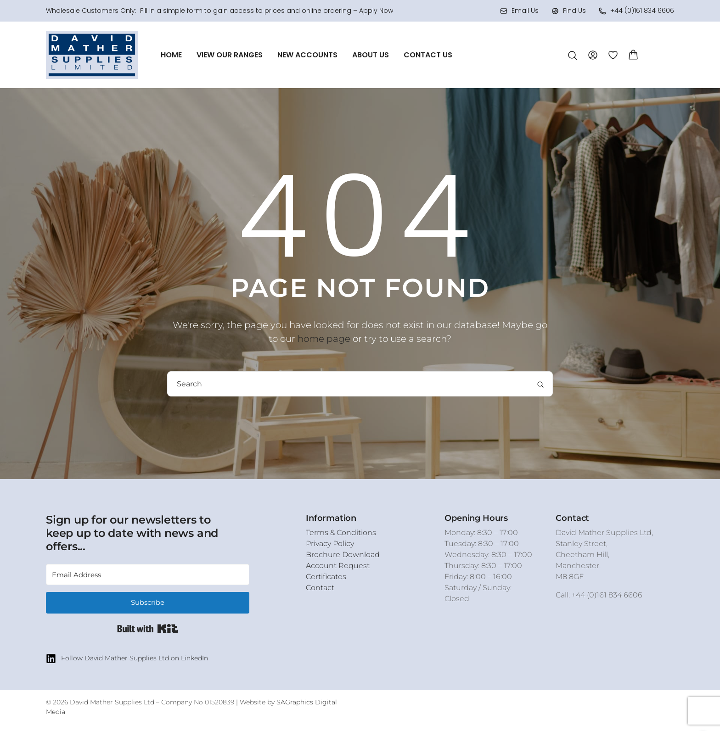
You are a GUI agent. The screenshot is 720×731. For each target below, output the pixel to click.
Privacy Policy (330, 543)
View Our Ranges (230, 55)
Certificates (326, 576)
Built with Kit (147, 628)
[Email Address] (147, 574)
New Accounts (307, 55)
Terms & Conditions (341, 532)
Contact (320, 587)
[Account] (592, 54)
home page (324, 338)
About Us (370, 55)
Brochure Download (343, 554)
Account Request (338, 565)
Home (171, 55)
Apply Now (376, 10)
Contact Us (428, 55)
